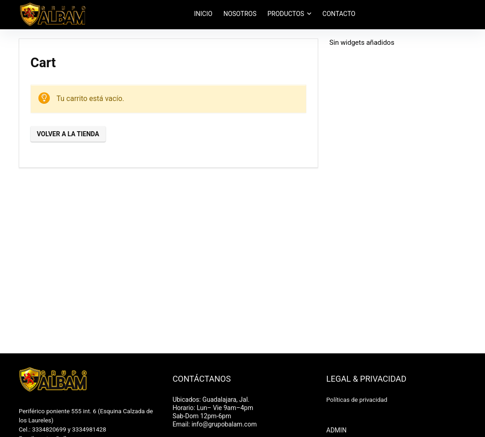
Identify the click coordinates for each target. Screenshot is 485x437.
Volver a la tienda (68, 134)
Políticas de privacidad (356, 399)
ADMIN (336, 430)
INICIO (203, 13)
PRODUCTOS (285, 13)
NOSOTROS (240, 13)
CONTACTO (338, 13)
